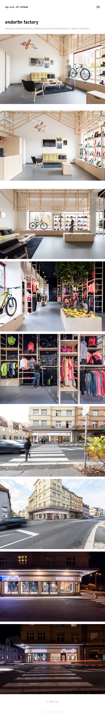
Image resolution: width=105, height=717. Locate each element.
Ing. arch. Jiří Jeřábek (16, 6)
